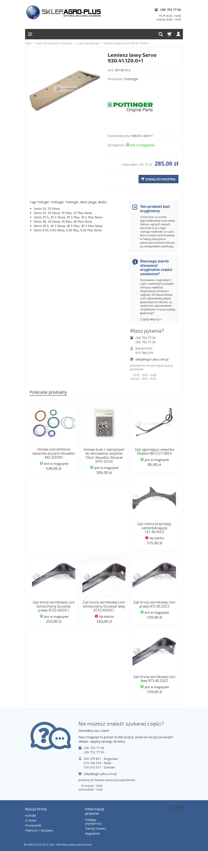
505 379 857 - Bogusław (101, 759)
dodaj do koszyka (161, 179)
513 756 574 (144, 353)
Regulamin (92, 833)
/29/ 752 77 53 (145, 342)
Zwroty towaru (95, 828)
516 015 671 (144, 348)
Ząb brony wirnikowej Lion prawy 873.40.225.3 (154, 604)
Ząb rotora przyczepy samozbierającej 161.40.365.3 (154, 528)
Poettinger (131, 79)
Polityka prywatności (93, 822)
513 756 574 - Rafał (97, 763)
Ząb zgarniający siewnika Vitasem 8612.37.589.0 (154, 451)
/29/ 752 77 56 (170, 10)
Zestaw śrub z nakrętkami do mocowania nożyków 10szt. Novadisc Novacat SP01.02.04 (103, 455)
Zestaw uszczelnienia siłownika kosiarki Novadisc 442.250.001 (53, 453)
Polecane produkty (48, 392)
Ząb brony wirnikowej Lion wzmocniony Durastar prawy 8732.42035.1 (54, 606)
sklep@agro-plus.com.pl (151, 359)
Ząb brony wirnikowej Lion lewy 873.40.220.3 (154, 679)
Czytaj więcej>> (151, 319)
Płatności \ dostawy (39, 830)
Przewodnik (33, 825)
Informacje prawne (94, 811)
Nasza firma (35, 809)
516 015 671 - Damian (99, 767)
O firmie (30, 820)
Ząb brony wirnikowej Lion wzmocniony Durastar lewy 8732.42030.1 (104, 606)
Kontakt (30, 815)
